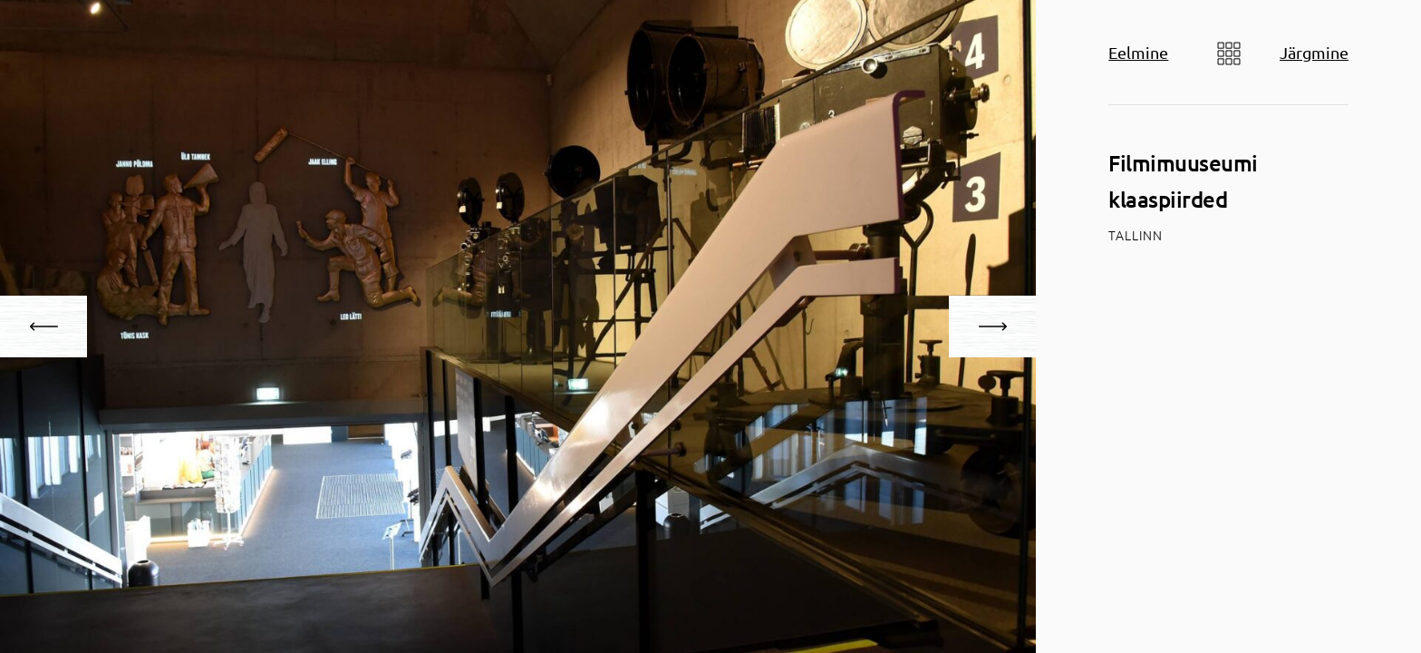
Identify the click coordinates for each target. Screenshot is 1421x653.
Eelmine (1138, 52)
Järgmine (1314, 52)
